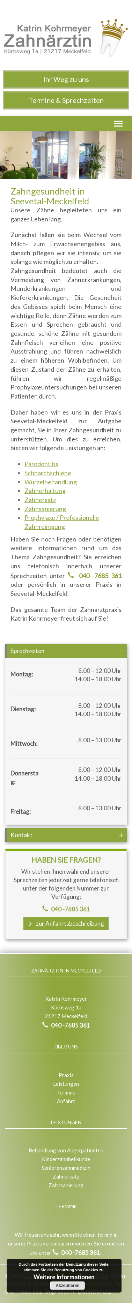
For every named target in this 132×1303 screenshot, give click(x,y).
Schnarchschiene (47, 473)
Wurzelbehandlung (50, 482)
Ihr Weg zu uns (66, 79)
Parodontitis (41, 464)
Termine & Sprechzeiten (66, 100)
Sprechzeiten (27, 650)
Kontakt (21, 835)
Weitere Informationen (64, 1277)
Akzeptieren (67, 1285)
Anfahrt (66, 1101)
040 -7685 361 (99, 575)
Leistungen (66, 1084)
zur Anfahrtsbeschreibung (66, 923)
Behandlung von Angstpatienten (66, 1150)
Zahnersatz (40, 499)
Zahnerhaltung (45, 490)
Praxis (66, 1075)
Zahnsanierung (45, 509)
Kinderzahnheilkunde (66, 1159)
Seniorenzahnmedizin (66, 1168)
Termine (66, 1092)
